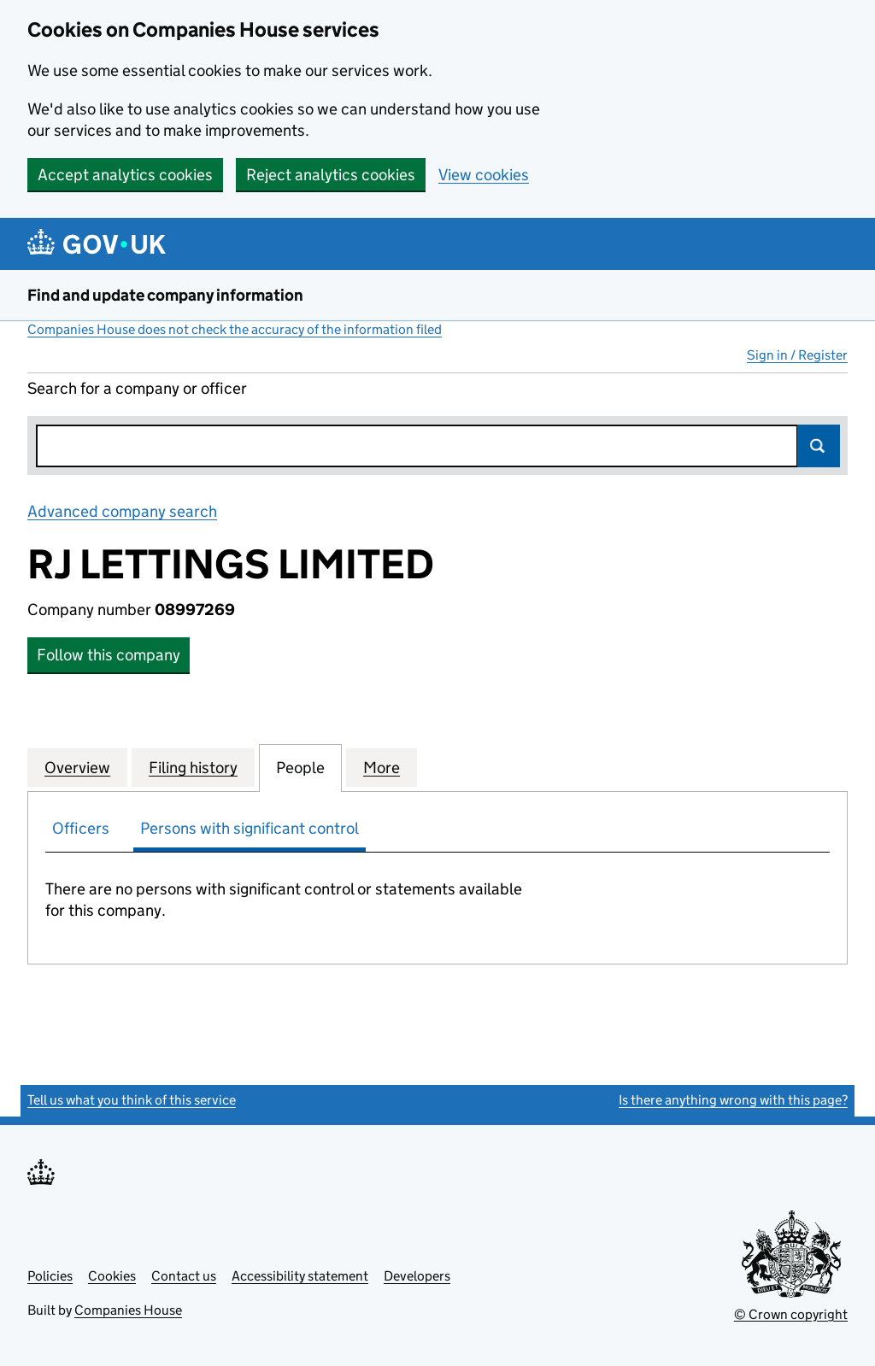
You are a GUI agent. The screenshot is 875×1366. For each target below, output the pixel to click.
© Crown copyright (791, 1314)
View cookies (483, 175)
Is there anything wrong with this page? (733, 1100)
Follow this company (108, 655)
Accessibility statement (300, 1276)
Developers (417, 1276)
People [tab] (300, 767)
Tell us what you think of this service (131, 1100)
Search (818, 446)
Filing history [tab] (193, 767)
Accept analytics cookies (125, 175)
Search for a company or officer (137, 388)
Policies (50, 1276)
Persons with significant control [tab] (249, 828)
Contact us (183, 1276)
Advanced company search (122, 511)
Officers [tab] (80, 828)
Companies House (128, 1310)
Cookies (112, 1276)
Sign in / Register (797, 355)
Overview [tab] (77, 767)
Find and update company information (165, 295)
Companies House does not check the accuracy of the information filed (234, 329)
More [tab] (381, 767)
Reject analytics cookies (330, 175)
